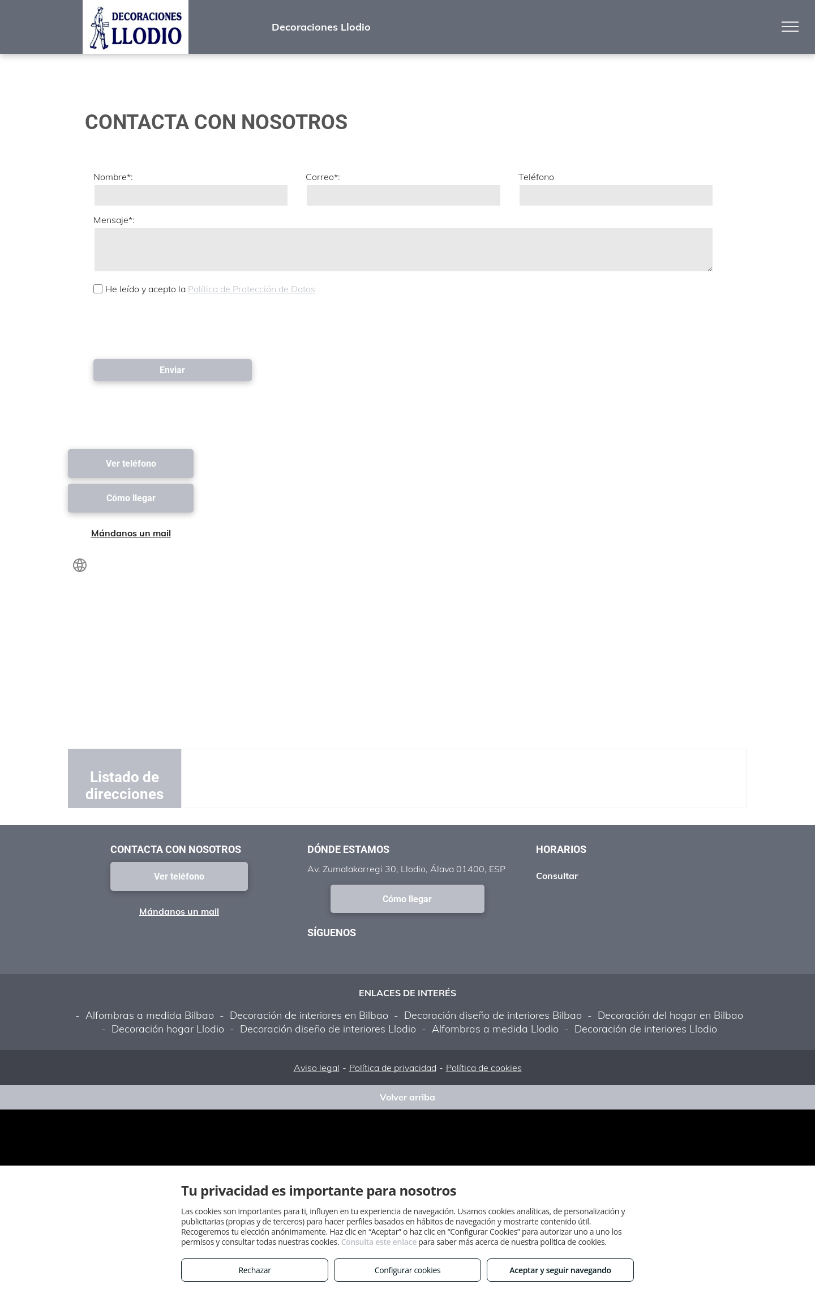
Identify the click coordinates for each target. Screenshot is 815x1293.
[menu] (790, 26)
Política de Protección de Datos (251, 289)
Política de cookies (484, 1067)
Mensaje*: (114, 219)
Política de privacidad (392, 1067)
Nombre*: (113, 176)
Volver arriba (407, 1097)
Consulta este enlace (379, 1241)
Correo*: (323, 176)
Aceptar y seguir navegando (560, 1270)
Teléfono (536, 176)
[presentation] (179, 326)
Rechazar (254, 1270)
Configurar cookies (408, 1270)
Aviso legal (317, 1067)
